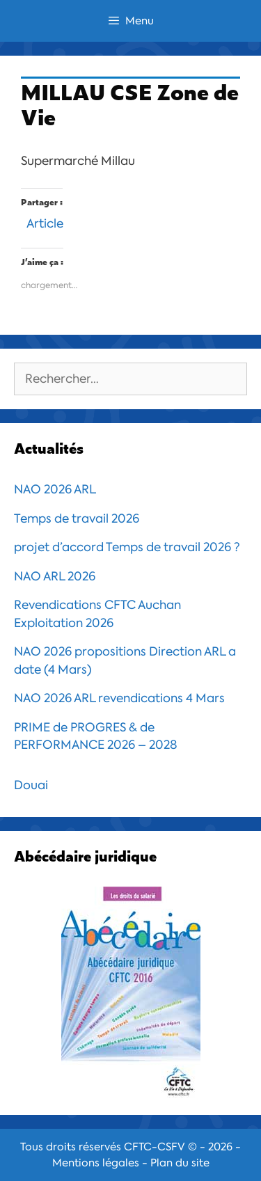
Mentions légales (95, 1163)
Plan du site (179, 1163)
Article (44, 222)
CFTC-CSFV (154, 1147)
